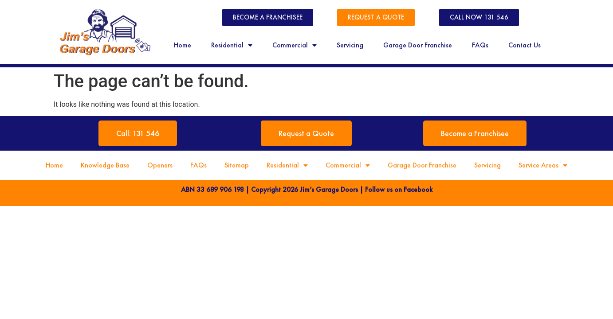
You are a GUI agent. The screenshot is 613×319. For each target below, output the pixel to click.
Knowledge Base (105, 165)
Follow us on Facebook (398, 189)
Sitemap (236, 165)
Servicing (350, 45)
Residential (231, 45)
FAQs (480, 45)
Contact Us (524, 45)
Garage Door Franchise (417, 45)
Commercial (294, 45)
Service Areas (543, 165)
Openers (160, 165)
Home (182, 45)
